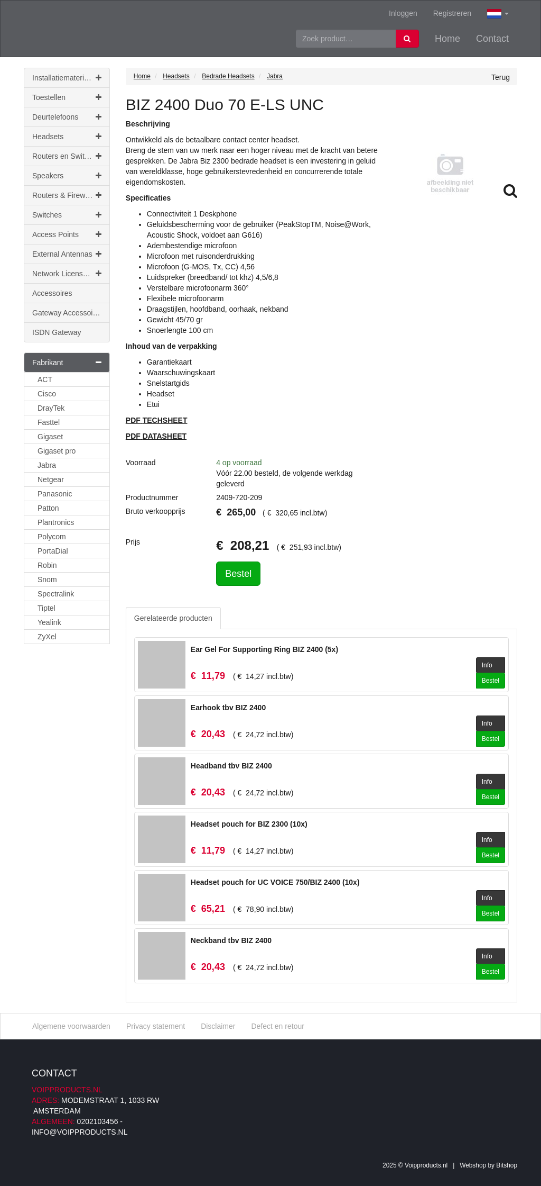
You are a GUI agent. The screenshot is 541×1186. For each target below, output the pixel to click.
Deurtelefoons (66, 117)
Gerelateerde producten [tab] (173, 618)
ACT (45, 379)
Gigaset (50, 436)
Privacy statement (155, 1026)
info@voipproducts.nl (79, 1132)
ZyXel (47, 636)
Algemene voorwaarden (71, 1026)
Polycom (52, 536)
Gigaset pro (57, 451)
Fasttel (49, 422)
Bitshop (506, 1165)
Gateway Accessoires (67, 313)
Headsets (66, 136)
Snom (47, 579)
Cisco (47, 394)
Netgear (51, 479)
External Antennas (66, 254)
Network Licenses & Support (71, 273)
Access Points (66, 234)
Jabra (47, 465)
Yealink (49, 622)
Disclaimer (218, 1026)
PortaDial (53, 551)
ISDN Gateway (56, 332)
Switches (66, 215)
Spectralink (56, 594)
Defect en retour (277, 1026)
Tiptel (46, 608)
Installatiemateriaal (66, 78)
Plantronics (56, 522)
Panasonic (55, 494)
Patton (48, 508)
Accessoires (52, 293)
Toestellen (66, 97)
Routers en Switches (66, 156)
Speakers (66, 175)
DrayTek (51, 408)
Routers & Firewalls (66, 195)
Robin (47, 565)
